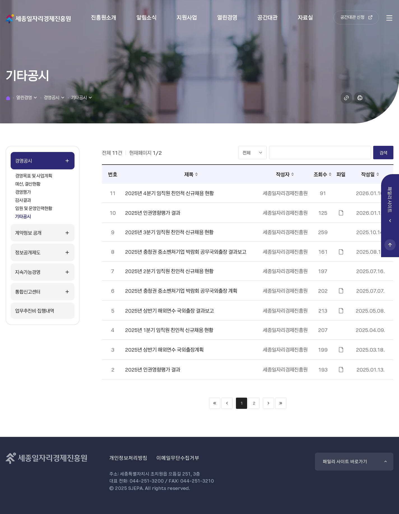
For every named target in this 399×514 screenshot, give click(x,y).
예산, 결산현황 (27, 183)
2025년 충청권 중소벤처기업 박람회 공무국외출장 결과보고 (185, 251)
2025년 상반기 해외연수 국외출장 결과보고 (169, 310)
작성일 (368, 174)
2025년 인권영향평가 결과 (152, 212)
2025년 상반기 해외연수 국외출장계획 (164, 349)
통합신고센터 (27, 291)
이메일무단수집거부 (177, 458)
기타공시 (23, 216)
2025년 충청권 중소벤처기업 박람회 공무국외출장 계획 (181, 290)
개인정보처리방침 (128, 458)
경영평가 (23, 191)
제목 (188, 174)
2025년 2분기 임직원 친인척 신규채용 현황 (169, 271)
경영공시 (23, 160)
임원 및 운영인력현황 (33, 208)
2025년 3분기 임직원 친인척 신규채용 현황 (169, 232)
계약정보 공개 (28, 232)
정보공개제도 (27, 252)
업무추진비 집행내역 (34, 310)
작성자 (282, 174)
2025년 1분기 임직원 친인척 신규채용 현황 (169, 329)
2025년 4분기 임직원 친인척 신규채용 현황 (169, 193)
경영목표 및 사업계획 (33, 175)
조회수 (320, 174)
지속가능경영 (27, 271)
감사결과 (23, 200)
